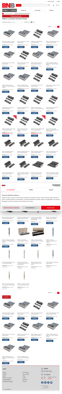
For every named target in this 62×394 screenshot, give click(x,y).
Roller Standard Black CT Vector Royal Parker (8, 173)
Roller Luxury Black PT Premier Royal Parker (51, 218)
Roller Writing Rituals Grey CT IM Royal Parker (8, 263)
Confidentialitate (6, 379)
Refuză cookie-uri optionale (11, 207)
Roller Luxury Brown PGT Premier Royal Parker (23, 218)
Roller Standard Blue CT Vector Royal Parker (52, 152)
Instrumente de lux (9, 13)
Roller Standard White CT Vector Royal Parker (23, 152)
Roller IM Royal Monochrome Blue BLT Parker (51, 241)
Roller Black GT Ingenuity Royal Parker (52, 263)
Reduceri (51, 10)
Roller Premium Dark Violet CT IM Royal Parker (8, 129)
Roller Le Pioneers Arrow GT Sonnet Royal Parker (23, 284)
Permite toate (50, 207)
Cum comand (26, 374)
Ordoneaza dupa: (6, 22)
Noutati (6, 297)
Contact (4, 374)
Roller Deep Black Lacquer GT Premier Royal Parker (52, 173)
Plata (24, 376)
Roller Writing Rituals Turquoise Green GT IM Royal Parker (23, 263)
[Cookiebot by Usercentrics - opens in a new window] (53, 185)
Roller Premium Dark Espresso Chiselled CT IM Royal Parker (52, 130)
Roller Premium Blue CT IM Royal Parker (23, 108)
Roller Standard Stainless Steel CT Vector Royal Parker (23, 173)
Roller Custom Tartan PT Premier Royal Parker (8, 218)
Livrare (24, 377)
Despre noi (23, 10)
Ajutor (58, 1)
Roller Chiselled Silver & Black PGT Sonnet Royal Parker (52, 64)
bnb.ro (9, 389)
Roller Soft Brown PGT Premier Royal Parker (36, 173)
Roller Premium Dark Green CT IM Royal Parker (37, 108)
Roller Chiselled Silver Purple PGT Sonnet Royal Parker (8, 86)
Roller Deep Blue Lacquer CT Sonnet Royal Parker (8, 42)
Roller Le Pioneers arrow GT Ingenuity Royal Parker (8, 284)
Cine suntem (26, 372)
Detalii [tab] (31, 189)
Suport (4, 372)
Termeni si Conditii (7, 377)
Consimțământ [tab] (11, 189)
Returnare (25, 379)
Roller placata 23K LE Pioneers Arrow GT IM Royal (36, 263)
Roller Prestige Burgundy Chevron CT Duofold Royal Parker (8, 241)
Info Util (24, 381)
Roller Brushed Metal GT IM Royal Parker (37, 42)
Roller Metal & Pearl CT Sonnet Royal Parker (36, 63)
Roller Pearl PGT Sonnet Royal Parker (23, 42)
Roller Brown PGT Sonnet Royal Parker (8, 63)
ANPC (4, 376)
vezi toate (13, 10)
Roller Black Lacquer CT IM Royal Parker (52, 86)
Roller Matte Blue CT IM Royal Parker (36, 86)
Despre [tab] (51, 189)
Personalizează (31, 207)
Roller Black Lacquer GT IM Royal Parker (8, 108)
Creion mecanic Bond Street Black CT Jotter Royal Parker (36, 218)
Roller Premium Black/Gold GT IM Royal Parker (37, 129)
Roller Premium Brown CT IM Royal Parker (52, 108)
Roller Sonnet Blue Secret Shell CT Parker (22, 240)
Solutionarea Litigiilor (8, 381)
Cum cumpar (37, 10)
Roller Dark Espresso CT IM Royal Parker (23, 63)
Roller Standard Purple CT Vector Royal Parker (37, 152)
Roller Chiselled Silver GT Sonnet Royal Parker (23, 86)
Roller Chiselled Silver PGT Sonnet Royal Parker (52, 42)
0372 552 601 (51, 1)
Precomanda (48, 245)
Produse (9, 10)
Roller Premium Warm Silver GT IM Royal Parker (22, 130)
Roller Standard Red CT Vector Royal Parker (8, 152)
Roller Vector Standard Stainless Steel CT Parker (37, 240)
